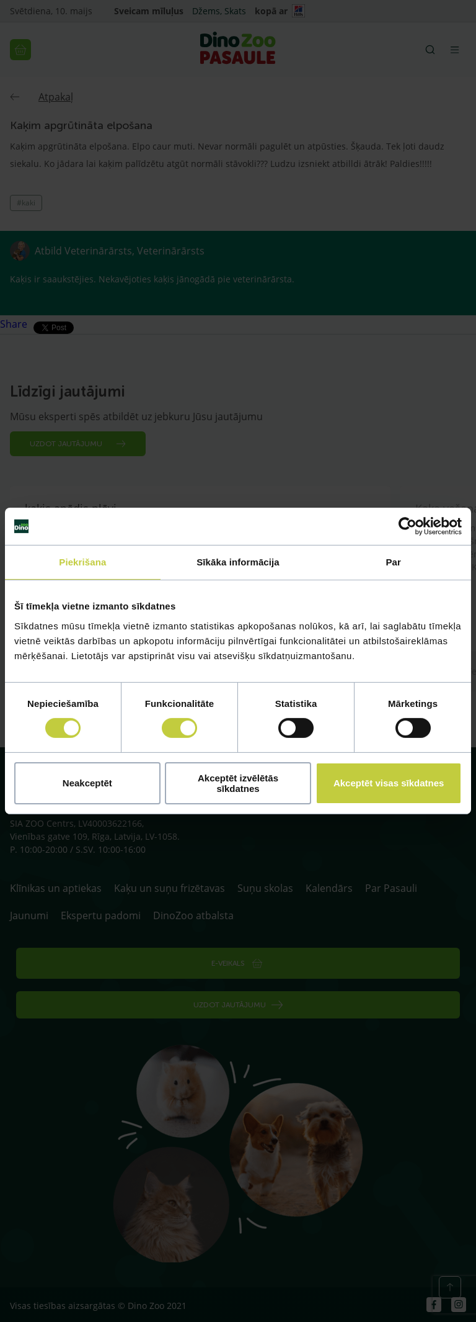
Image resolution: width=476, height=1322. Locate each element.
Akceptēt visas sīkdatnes (388, 783)
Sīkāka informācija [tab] (238, 562)
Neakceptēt (87, 783)
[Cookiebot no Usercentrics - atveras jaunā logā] (407, 526)
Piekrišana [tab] (82, 562)
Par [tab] (393, 562)
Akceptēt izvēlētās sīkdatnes (238, 783)
